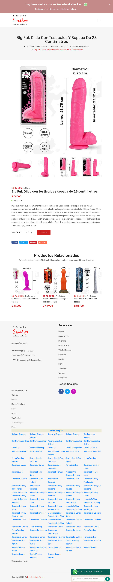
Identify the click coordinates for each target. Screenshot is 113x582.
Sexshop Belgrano (55, 472)
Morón (14, 399)
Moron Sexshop (90, 458)
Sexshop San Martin (35, 577)
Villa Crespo (63, 368)
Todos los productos (38, 46)
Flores (61, 364)
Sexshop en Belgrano (92, 513)
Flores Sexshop (90, 530)
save (33, 242)
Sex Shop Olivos (72, 451)
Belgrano (62, 341)
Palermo (62, 332)
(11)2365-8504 (27, 351)
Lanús (13, 409)
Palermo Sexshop (37, 448)
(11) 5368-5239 (28, 355)
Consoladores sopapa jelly (78, 46)
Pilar (13, 427)
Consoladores (57, 46)
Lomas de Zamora (19, 390)
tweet (23, 242)
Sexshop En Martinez (38, 530)
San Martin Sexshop (38, 441)
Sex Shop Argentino (74, 448)
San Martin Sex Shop (20, 441)
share (42, 242)
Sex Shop (16, 448)
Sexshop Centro (72, 479)
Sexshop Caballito (19, 479)
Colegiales (62, 378)
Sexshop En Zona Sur (92, 541)
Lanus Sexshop (36, 527)
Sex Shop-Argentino (92, 451)
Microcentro (63, 345)
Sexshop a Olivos (37, 465)
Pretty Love (30, 296)
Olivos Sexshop (36, 451)
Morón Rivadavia (18, 404)
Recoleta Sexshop (55, 434)
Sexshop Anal (17, 472)
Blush (27, 188)
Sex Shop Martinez (19, 451)
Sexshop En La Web (20, 527)
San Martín (15, 418)
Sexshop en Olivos (19, 537)
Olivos (13, 413)
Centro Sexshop (54, 547)
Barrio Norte (63, 336)
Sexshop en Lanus (55, 527)
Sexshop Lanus (90, 547)
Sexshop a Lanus (19, 465)
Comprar (43, 232)
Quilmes (14, 395)
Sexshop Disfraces (37, 513)
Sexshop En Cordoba (92, 520)
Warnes (61, 373)
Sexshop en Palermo (56, 537)
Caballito (62, 355)
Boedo (61, 359)
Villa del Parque (64, 350)
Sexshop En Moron (73, 530)
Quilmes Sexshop (19, 434)
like (15, 242)
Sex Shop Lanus (90, 448)
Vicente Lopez (17, 422)
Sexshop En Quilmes (74, 537)
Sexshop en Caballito (38, 520)
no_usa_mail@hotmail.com (29, 360)
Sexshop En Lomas (91, 527)
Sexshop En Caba (19, 520)
